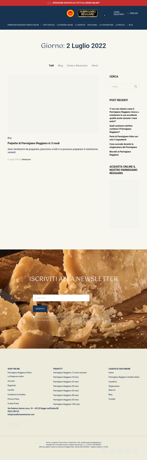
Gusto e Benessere (77, 65)
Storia (95, 65)
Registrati (119, 14)
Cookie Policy (13, 403)
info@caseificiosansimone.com (21, 414)
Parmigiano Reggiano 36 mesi (66, 391)
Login (113, 12)
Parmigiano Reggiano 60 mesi (66, 400)
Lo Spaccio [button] (120, 25)
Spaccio (112, 390)
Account (11, 381)
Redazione (26, 159)
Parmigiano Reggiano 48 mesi (66, 395)
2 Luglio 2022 (13, 159)
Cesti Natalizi (49, 25)
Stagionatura (114, 386)
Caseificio (113, 382)
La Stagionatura (106, 25)
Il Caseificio (80, 25)
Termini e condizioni (52, 442)
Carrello (11, 390)
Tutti (51, 65)
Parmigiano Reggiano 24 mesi (66, 382)
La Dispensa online (65, 25)
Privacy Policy (13, 399)
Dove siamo (92, 25)
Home (111, 373)
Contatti (112, 399)
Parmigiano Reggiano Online (20, 373)
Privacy (108, 320)
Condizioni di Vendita (16, 394)
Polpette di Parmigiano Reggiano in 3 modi (34, 143)
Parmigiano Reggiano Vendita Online (124, 377)
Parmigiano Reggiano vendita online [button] (23, 25)
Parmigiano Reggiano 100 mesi (66, 404)
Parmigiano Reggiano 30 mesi (66, 386)
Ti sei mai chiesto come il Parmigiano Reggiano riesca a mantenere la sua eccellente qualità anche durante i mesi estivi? (124, 115)
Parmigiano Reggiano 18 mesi (66, 377)
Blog (131, 25)
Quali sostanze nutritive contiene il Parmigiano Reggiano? (121, 129)
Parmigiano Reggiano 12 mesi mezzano (70, 373)
